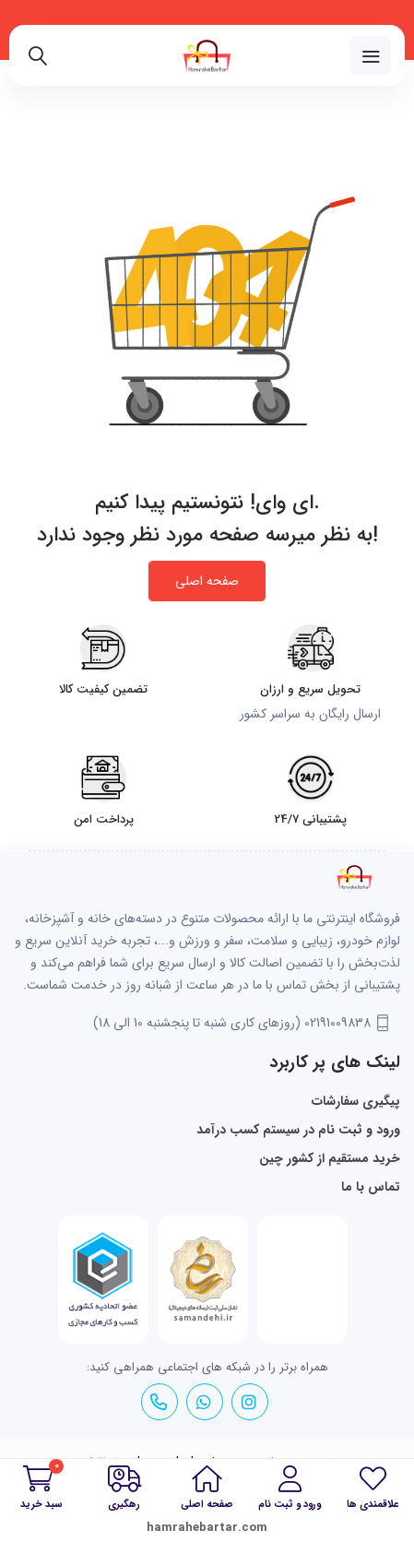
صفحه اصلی (207, 581)
